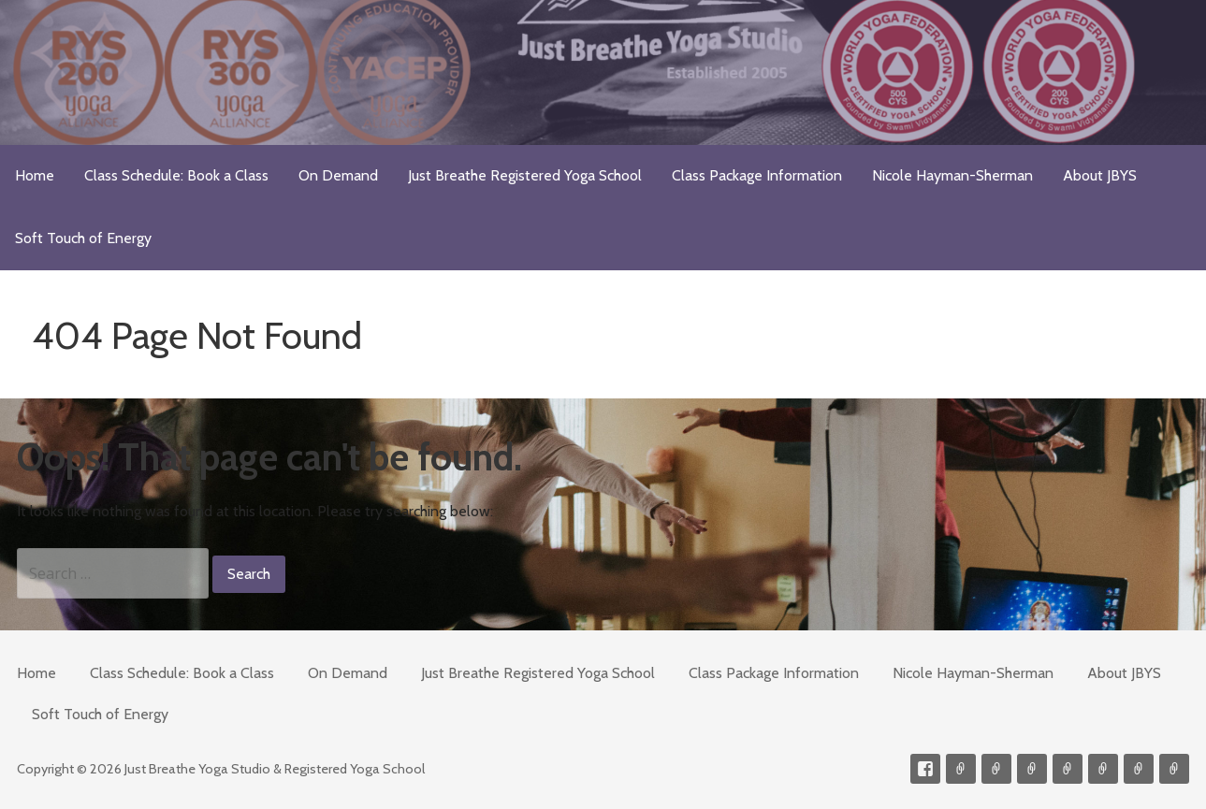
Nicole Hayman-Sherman (952, 175)
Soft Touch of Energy (83, 238)
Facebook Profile (925, 769)
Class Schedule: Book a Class (176, 175)
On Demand (338, 175)
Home (34, 175)
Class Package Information (757, 175)
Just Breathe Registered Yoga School (525, 175)
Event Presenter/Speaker (1174, 769)
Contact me (961, 769)
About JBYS (1100, 175)
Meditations (1067, 769)
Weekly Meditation (1139, 769)
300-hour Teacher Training (1032, 769)
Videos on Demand (996, 769)
